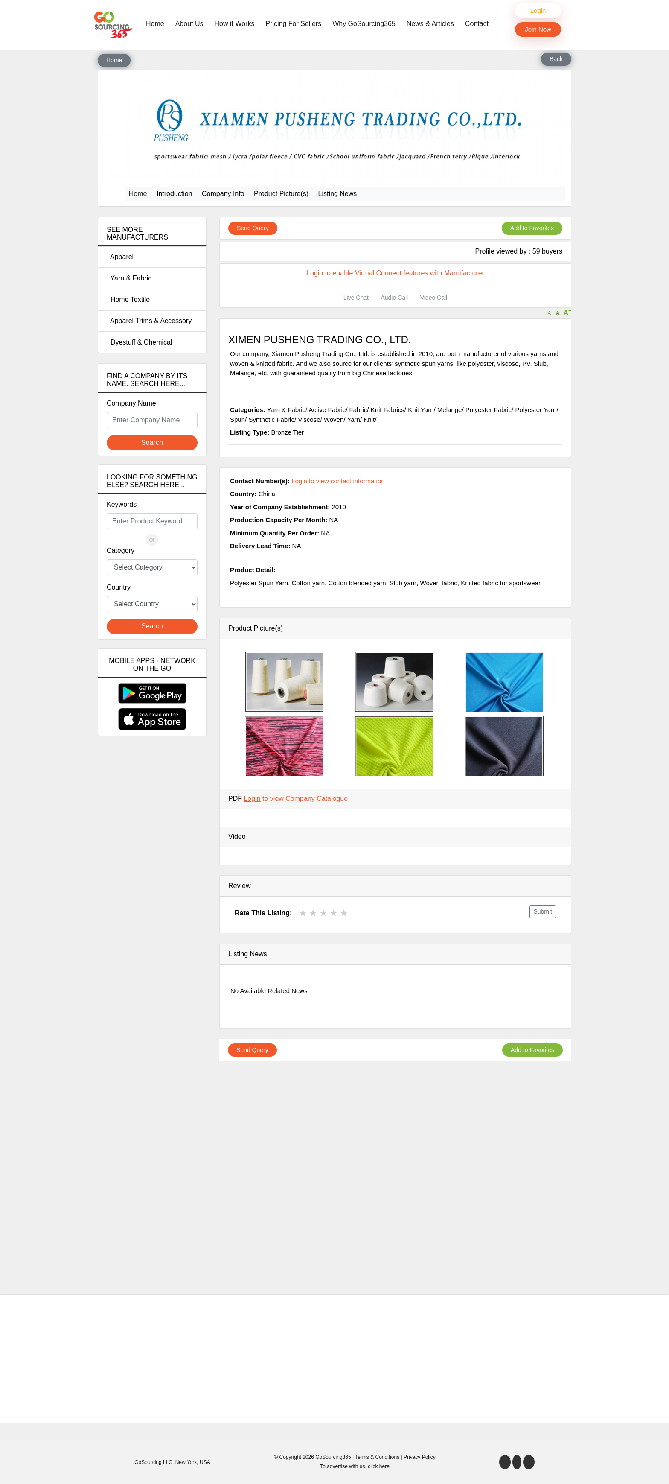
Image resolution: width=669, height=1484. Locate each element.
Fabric (358, 409)
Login (538, 10)
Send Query (253, 228)
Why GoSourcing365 (364, 23)
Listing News (337, 193)
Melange (449, 409)
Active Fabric (327, 409)
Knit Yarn (420, 409)
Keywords (122, 504)
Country (119, 587)
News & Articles (430, 23)
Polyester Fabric (488, 409)
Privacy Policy (420, 1457)
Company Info (223, 193)
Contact (477, 23)
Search (152, 442)
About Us (189, 23)
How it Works (235, 23)
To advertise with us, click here (355, 1466)
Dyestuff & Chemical (139, 342)
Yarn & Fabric (129, 278)
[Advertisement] (152, 893)
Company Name (131, 403)
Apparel (120, 256)
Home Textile (128, 299)
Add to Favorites (532, 228)
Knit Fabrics (387, 409)
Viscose (309, 419)
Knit (369, 419)
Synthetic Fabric (271, 419)
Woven (333, 419)
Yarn (353, 419)
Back (556, 59)
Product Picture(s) (281, 193)
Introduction (174, 193)
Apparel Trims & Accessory (149, 320)
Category (120, 550)
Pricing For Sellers (293, 23)
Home (157, 23)
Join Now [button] (538, 29)
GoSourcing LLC (153, 1462)
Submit (542, 911)
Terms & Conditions (377, 1457)
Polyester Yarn (535, 409)
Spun (237, 419)
